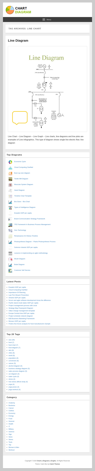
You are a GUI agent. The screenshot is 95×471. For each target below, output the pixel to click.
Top (10, 445)
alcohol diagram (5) (15, 366)
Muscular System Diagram (23, 184)
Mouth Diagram (19, 259)
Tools (10, 442)
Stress (11, 439)
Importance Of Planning (17, 292)
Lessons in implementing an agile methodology (31, 253)
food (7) (11, 342)
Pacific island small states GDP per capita (23, 303)
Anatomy (12, 403)
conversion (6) (14, 361)
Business (12, 405)
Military (11, 429)
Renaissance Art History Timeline (26, 236)
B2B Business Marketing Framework (22, 318)
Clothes (11, 411)
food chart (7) (13, 345)
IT (9, 426)
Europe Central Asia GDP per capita (21, 313)
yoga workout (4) (15, 389)
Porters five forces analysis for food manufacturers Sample (29, 324)
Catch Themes (55, 464)
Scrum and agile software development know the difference (30, 300)
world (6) (12, 355)
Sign (10, 434)
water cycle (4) (14, 376)
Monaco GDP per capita (17, 321)
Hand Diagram (19, 190)
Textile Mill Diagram (21, 179)
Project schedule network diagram (21, 316)
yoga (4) (11, 384)
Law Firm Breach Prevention (19, 295)
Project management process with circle (23, 305)
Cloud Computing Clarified (23, 167)
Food (10, 419)
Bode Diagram (19, 264)
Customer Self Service (22, 270)
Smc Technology (20, 230)
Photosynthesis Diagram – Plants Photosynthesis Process (35, 242)
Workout (11, 450)
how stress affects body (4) (18, 382)
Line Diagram (18, 40)
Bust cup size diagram (22, 173)
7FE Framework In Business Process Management (32, 224)
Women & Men (14, 447)
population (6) (13, 358)
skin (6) (11, 350)
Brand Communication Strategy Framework (29, 219)
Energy (11, 416)
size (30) (12, 340)
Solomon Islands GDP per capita (25, 247)
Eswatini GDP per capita (23, 213)
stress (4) (12, 379)
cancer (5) (12, 363)
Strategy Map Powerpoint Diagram (21, 308)
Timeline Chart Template (23, 196)
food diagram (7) (14, 348)
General (11, 421)
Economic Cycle (20, 161)
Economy (12, 413)
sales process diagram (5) (18, 371)
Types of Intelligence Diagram (24, 207)
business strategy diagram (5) (19, 368)
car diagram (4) (14, 374)
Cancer (11, 408)
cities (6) (12, 353)
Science (11, 432)
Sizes (10, 437)
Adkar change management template (22, 311)
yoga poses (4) (14, 387)
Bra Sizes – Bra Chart (22, 201)
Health (11, 424)
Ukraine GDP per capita (17, 298)
